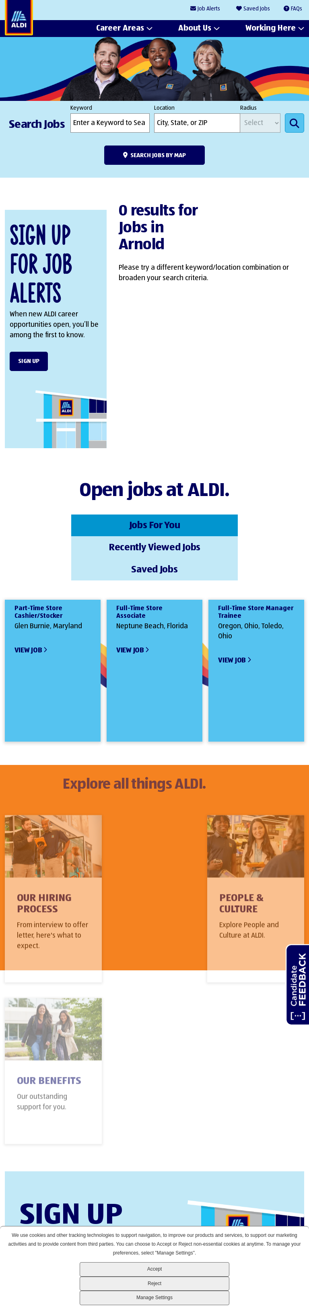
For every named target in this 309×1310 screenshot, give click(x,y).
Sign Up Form (150, 1138)
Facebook (239, 1210)
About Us (194, 29)
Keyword (81, 108)
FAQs (296, 9)
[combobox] (197, 123)
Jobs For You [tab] (54, 524)
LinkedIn (212, 1210)
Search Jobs (294, 123)
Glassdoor (294, 1210)
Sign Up (28, 361)
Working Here (270, 29)
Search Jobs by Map (158, 155)
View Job (28, 604)
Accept (154, 1269)
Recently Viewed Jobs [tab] (154, 524)
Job (209, 9)
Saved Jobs (256, 9)
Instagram (266, 1210)
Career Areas (120, 29)
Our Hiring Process (44, 863)
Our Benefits (252, 858)
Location (164, 108)
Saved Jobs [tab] (254, 524)
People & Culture (141, 863)
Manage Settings (154, 1297)
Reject (154, 1283)
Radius (248, 108)
